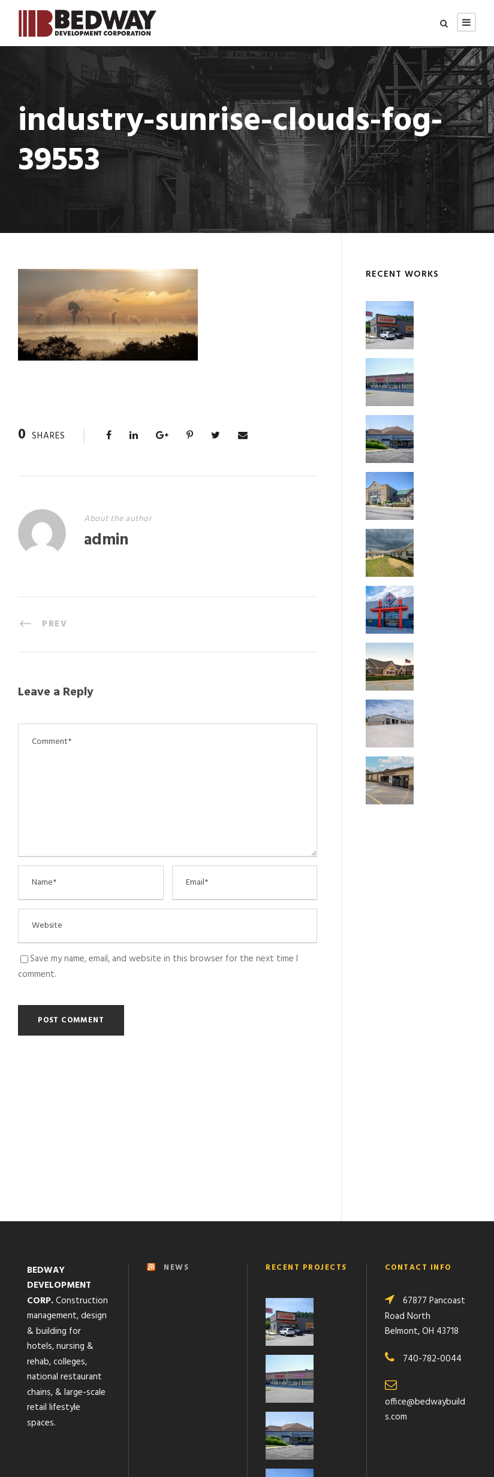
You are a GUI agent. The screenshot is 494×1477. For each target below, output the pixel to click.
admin (106, 540)
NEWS (176, 1133)
